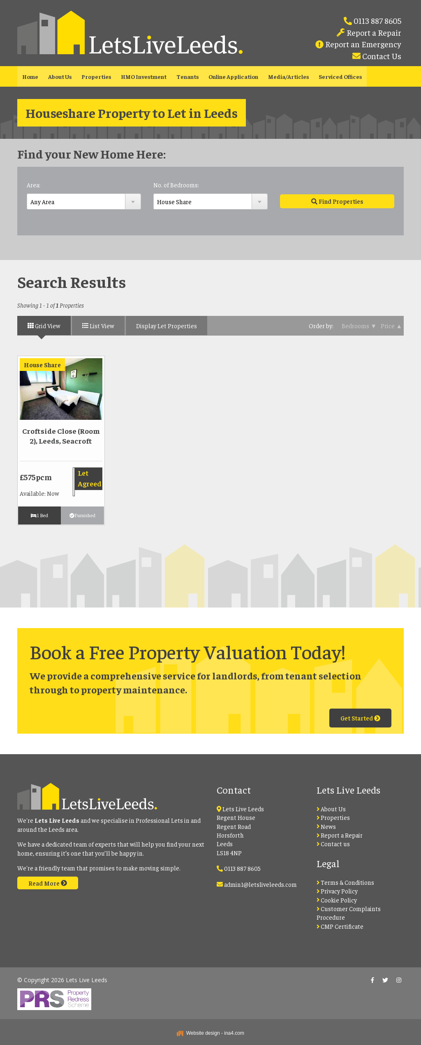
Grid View (44, 325)
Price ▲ (391, 325)
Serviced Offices (340, 76)
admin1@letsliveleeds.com (260, 884)
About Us (60, 76)
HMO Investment (144, 76)
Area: (33, 185)
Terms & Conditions (346, 882)
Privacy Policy (337, 891)
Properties (96, 76)
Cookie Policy (337, 900)
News (326, 826)
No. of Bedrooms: (176, 185)
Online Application (233, 76)
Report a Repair (373, 32)
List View (98, 325)
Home (30, 76)
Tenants (187, 76)
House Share (42, 364)
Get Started (360, 718)
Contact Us (381, 56)
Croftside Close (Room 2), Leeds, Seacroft (61, 435)
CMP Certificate (340, 926)
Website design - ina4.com (210, 1033)
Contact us (333, 843)
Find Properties (337, 201)
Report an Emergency (362, 44)
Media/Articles (288, 76)
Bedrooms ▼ (359, 325)
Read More (47, 883)
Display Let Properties (166, 325)
